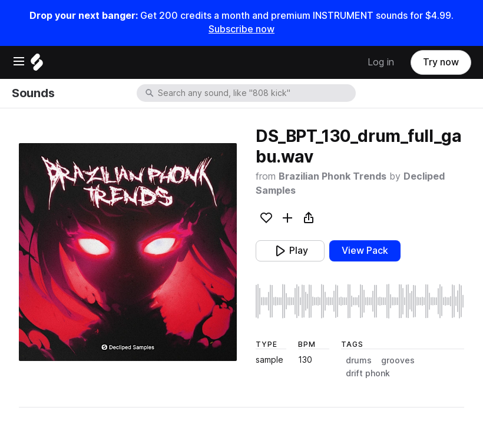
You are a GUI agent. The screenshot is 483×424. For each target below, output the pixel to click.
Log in (381, 62)
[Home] (37, 65)
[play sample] (360, 301)
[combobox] (255, 93)
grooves (398, 360)
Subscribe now (241, 29)
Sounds (33, 93)
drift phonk (368, 373)
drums (359, 360)
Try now (441, 62)
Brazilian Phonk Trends (332, 176)
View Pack (365, 250)
